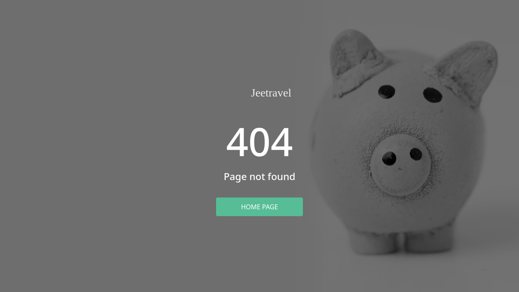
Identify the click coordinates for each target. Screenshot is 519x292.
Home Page (259, 206)
